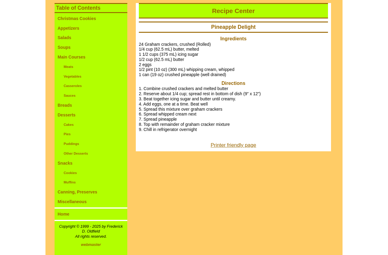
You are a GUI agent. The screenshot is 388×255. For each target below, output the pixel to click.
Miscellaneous (72, 201)
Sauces (69, 95)
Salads (64, 37)
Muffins (70, 182)
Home (63, 214)
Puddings (71, 144)
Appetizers (68, 28)
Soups (64, 47)
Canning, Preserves (77, 192)
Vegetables (72, 76)
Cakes (69, 124)
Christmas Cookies (77, 18)
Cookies (70, 173)
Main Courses (71, 57)
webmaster (91, 245)
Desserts (66, 114)
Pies (67, 134)
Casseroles (73, 86)
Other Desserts (76, 153)
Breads (65, 105)
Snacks (65, 163)
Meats (68, 67)
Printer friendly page (233, 145)
